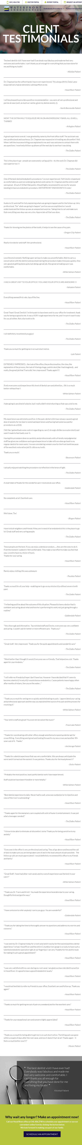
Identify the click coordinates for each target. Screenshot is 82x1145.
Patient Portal (51, 2)
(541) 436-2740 (13, 2)
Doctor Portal (32, 2)
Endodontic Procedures (53, 9)
